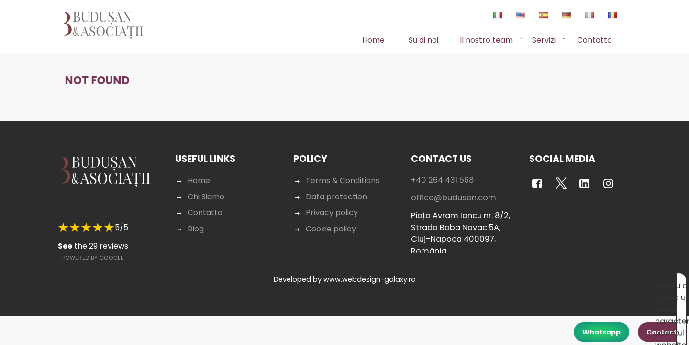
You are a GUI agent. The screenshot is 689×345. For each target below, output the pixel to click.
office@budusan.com (453, 188)
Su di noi (423, 40)
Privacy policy (332, 202)
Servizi (544, 40)
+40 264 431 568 (442, 170)
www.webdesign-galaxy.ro (369, 270)
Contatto (594, 40)
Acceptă (571, 281)
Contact (661, 332)
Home (373, 40)
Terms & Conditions (342, 170)
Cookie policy (331, 219)
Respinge (613, 281)
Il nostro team (486, 40)
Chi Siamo (206, 187)
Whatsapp (601, 332)
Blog (196, 219)
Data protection (336, 187)
